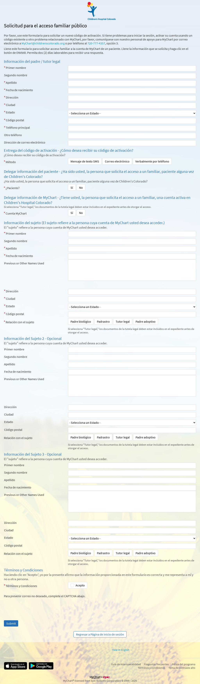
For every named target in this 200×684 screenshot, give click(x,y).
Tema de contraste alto (181, 668)
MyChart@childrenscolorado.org (43, 43)
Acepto (80, 585)
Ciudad (10, 105)
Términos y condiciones (151, 668)
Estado (10, 112)
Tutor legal (123, 321)
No (81, 187)
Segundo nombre (15, 75)
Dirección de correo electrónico (24, 142)
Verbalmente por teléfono (152, 161)
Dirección (12, 97)
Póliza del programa (183, 664)
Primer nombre (16, 68)
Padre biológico (81, 321)
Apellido (11, 82)
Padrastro (103, 321)
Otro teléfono (13, 135)
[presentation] (33, 605)
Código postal (15, 120)
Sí (72, 187)
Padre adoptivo (145, 321)
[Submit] (11, 623)
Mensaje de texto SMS (85, 161)
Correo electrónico (117, 161)
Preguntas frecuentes (156, 664)
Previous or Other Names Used (24, 263)
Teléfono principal (18, 127)
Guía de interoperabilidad (126, 664)
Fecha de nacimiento (19, 90)
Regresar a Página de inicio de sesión (100, 634)
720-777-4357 (96, 43)
